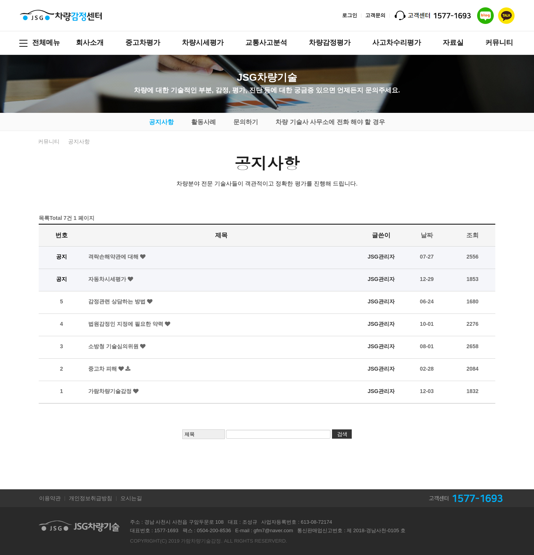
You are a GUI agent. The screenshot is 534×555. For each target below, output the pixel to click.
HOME (26, 141)
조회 (472, 235)
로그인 (349, 15)
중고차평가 (142, 42)
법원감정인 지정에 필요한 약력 (126, 324)
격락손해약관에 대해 (114, 257)
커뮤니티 (499, 42)
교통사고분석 (266, 42)
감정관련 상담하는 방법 (117, 301)
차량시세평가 (203, 42)
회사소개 (90, 42)
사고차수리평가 (396, 42)
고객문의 (375, 15)
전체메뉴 (39, 43)
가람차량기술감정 (110, 391)
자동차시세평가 (108, 279)
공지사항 (161, 122)
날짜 (427, 235)
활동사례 (203, 122)
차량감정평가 (330, 42)
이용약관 (50, 498)
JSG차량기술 (61, 15)
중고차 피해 (103, 369)
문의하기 (245, 122)
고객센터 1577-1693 (472, 498)
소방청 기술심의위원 (114, 346)
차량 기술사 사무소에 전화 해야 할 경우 (330, 122)
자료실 (453, 42)
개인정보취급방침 (90, 498)
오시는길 (131, 498)
